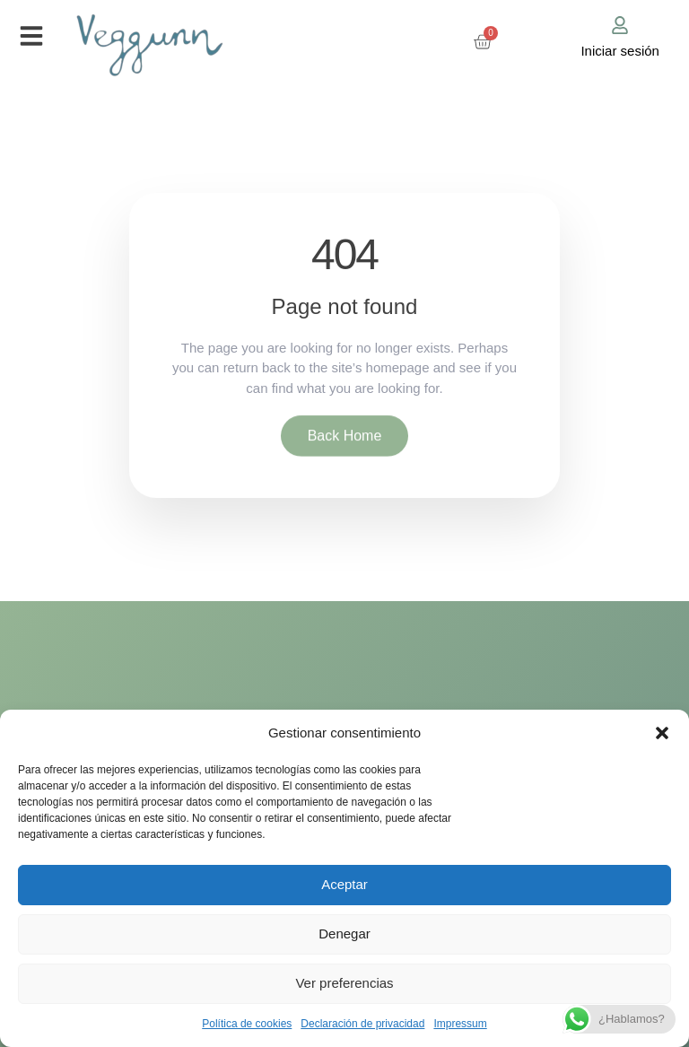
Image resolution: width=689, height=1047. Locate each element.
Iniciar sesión (619, 50)
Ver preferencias (344, 982)
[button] (662, 733)
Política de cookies (247, 1023)
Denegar (344, 933)
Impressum (459, 1023)
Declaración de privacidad (362, 1023)
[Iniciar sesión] (620, 25)
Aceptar (344, 884)
